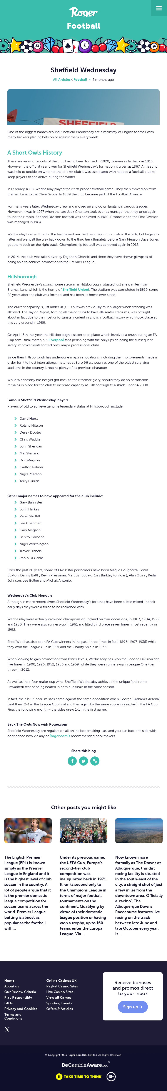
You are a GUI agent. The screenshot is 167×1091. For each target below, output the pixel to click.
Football (80, 80)
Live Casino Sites (59, 992)
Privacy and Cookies (20, 1009)
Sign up (130, 1006)
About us (11, 986)
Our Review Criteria (20, 992)
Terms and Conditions (13, 1016)
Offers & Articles (59, 1009)
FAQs (8, 1003)
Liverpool (56, 340)
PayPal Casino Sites (62, 986)
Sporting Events (59, 1003)
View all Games (58, 998)
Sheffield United (75, 290)
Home (9, 981)
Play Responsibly (18, 998)
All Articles (61, 80)
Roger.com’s (60, 736)
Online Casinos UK (61, 981)
